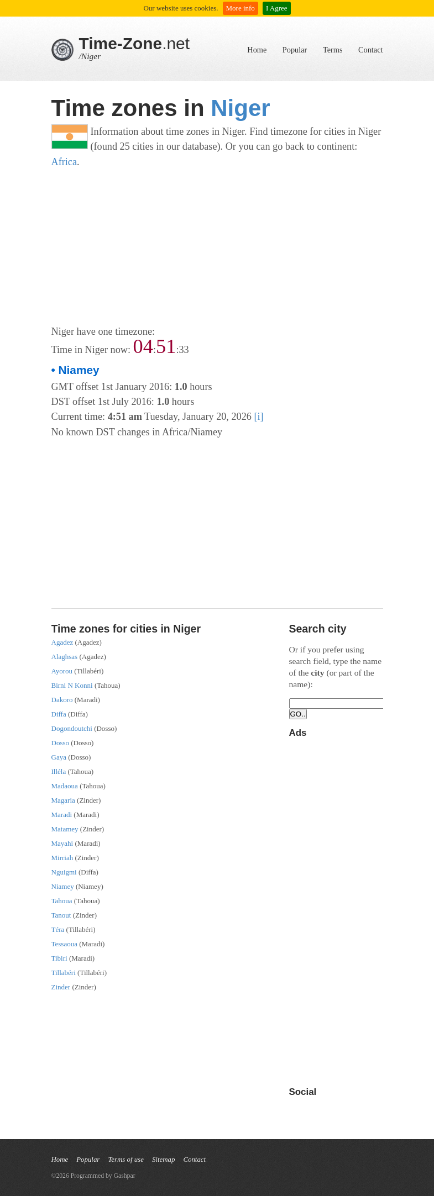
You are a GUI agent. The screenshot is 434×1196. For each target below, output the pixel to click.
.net (134, 43)
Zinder (61, 987)
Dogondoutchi (71, 728)
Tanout (61, 915)
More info (240, 8)
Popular (295, 49)
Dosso (60, 743)
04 (143, 346)
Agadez (62, 642)
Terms (333, 49)
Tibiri (59, 958)
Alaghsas (64, 656)
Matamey (65, 829)
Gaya (58, 757)
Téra (58, 929)
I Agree (276, 8)
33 (184, 349)
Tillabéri (63, 972)
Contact (370, 49)
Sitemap (163, 1159)
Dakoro (62, 700)
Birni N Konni (72, 685)
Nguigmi (64, 872)
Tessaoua (64, 944)
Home (256, 49)
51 (166, 346)
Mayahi (62, 843)
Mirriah (62, 857)
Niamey (62, 886)
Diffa (58, 714)
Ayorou (62, 671)
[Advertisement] (217, 247)
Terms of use (126, 1159)
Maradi (61, 814)
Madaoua (64, 786)
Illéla (58, 771)
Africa (64, 161)
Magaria (63, 800)
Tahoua (61, 901)
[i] (258, 416)
